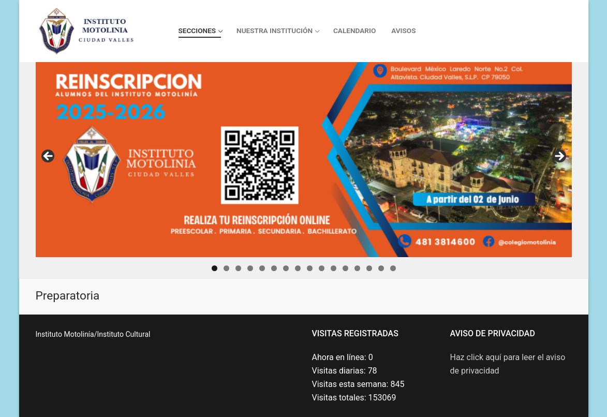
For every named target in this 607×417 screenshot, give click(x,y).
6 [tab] (274, 268)
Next (559, 157)
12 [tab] (345, 268)
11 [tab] (333, 268)
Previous (48, 157)
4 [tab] (250, 268)
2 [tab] (226, 268)
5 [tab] (262, 268)
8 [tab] (298, 268)
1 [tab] (214, 268)
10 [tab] (321, 268)
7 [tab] (286, 268)
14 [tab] (369, 268)
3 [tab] (238, 268)
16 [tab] (393, 268)
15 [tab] (381, 268)
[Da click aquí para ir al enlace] (304, 159)
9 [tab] (310, 268)
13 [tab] (357, 268)
